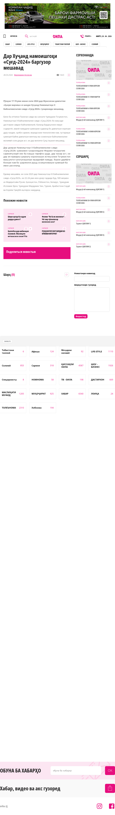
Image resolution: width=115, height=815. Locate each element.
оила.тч (7, 341)
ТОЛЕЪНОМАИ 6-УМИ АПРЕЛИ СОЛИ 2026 (88, 109)
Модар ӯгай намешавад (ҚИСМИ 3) (90, 235)
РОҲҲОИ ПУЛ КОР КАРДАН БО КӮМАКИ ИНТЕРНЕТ (53, 232)
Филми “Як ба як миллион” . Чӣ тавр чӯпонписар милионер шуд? (53, 218)
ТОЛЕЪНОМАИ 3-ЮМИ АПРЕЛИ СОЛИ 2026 (88, 132)
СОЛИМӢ (95, 44)
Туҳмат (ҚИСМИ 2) (83, 246)
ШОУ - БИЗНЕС (81, 44)
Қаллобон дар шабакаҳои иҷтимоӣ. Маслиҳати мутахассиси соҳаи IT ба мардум (18, 233)
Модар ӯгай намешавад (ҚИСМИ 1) (90, 120)
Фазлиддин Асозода (23, 75)
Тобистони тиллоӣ (62, 44)
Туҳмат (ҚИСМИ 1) (83, 223)
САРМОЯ (18, 44)
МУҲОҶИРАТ (44, 44)
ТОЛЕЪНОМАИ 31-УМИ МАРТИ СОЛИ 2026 (88, 98)
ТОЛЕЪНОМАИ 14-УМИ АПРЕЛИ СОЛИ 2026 (88, 144)
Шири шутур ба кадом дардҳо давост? (17, 217)
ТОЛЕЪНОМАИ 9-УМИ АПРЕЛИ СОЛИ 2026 (88, 87)
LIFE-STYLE (31, 44)
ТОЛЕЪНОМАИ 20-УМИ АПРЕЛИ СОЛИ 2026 (88, 201)
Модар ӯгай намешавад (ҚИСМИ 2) (90, 212)
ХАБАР (7, 44)
